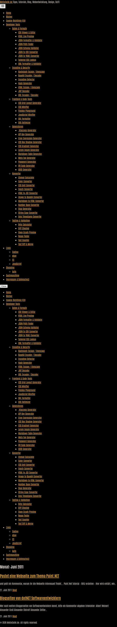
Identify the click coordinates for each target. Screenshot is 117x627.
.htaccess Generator (27, 130)
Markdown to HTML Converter (31, 200)
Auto (14, 271)
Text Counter (23, 240)
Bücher (9, 16)
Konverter (16, 173)
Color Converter (25, 181)
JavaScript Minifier (26, 114)
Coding (15, 251)
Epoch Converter (25, 189)
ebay (14, 255)
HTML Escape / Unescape (29, 87)
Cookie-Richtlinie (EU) (15, 20)
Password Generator (27, 161)
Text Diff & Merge (25, 244)
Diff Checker (23, 228)
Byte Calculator (25, 224)
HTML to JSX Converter (28, 193)
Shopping (10, 267)
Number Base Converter (28, 204)
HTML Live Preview (26, 36)
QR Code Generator (26, 165)
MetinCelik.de (6, 1)
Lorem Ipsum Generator (28, 149)
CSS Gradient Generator (28, 146)
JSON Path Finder (25, 43)
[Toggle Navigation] (2, 6)
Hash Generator (25, 83)
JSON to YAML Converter (28, 55)
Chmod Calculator (26, 177)
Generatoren (17, 126)
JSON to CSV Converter (28, 51)
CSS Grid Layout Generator (29, 102)
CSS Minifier (23, 106)
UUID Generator (25, 169)
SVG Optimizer (24, 122)
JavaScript (16, 263)
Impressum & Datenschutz (17, 279)
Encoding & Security (21, 67)
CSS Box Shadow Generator (30, 142)
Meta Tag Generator (26, 157)
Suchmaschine (12, 275)
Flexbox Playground (26, 110)
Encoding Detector (26, 79)
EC (13, 259)
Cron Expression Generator (30, 138)
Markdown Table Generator (30, 153)
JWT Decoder (24, 91)
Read (14, 589)
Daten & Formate (19, 28)
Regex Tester (23, 236)
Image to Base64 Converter (30, 197)
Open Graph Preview (27, 232)
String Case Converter (27, 212)
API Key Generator (26, 134)
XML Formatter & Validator (29, 63)
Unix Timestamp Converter (29, 216)
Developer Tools (13, 24)
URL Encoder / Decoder (28, 95)
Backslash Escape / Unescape (31, 71)
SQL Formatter (24, 118)
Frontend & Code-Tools (22, 98)
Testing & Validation (21, 220)
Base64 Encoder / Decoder (29, 75)
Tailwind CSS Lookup (27, 59)
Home (8, 12)
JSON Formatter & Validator (30, 40)
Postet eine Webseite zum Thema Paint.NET (29, 575)
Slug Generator (25, 208)
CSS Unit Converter (26, 185)
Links (8, 247)
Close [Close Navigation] (3, 286)
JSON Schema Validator (28, 47)
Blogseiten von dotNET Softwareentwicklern (30, 597)
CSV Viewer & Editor (26, 32)
